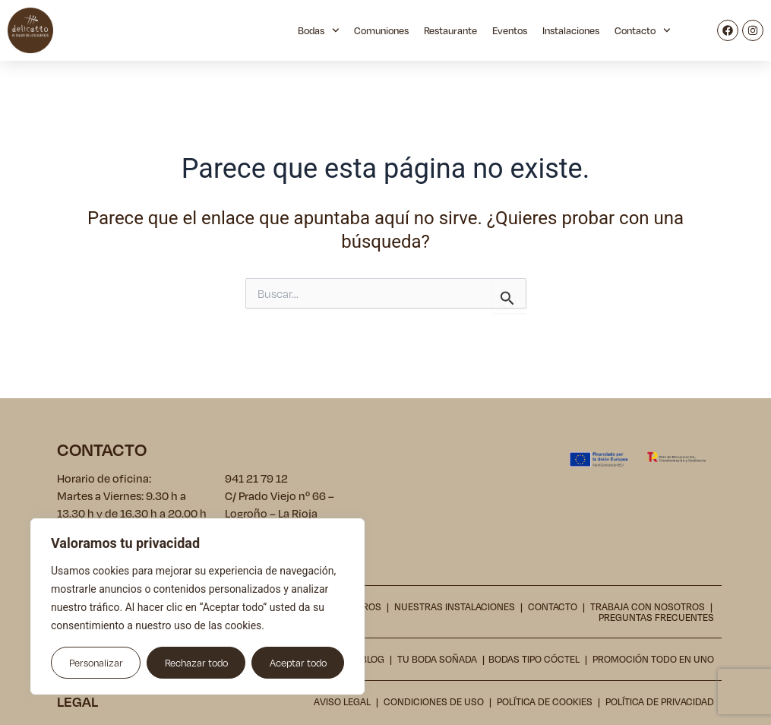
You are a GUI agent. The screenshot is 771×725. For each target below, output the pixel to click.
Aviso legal (342, 701)
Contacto (643, 30)
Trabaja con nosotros (647, 606)
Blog (372, 659)
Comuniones (381, 30)
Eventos (509, 30)
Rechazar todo (196, 663)
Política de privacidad (659, 701)
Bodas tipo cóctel (534, 659)
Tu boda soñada (437, 659)
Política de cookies (544, 701)
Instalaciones (570, 30)
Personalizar (96, 663)
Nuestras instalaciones (454, 606)
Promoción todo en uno (653, 659)
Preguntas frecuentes (656, 617)
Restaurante (450, 30)
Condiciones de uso (434, 701)
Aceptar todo (298, 663)
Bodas (319, 30)
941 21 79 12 (256, 478)
